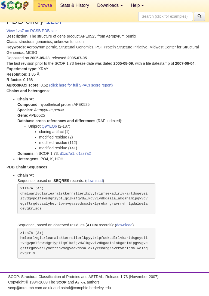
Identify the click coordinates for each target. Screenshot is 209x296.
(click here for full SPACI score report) (81, 85)
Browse (45, 5)
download (95, 180)
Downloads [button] (110, 5)
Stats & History (74, 5)
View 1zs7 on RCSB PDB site (32, 31)
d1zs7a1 (67, 153)
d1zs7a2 (83, 153)
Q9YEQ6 (49, 126)
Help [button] (137, 5)
